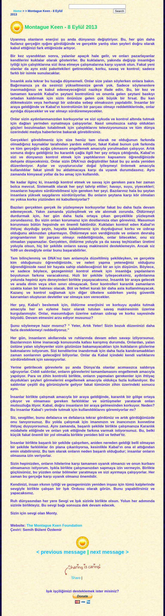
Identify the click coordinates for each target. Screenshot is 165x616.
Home (17, 11)
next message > (109, 552)
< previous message (61, 552)
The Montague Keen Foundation (54, 525)
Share (76, 578)
